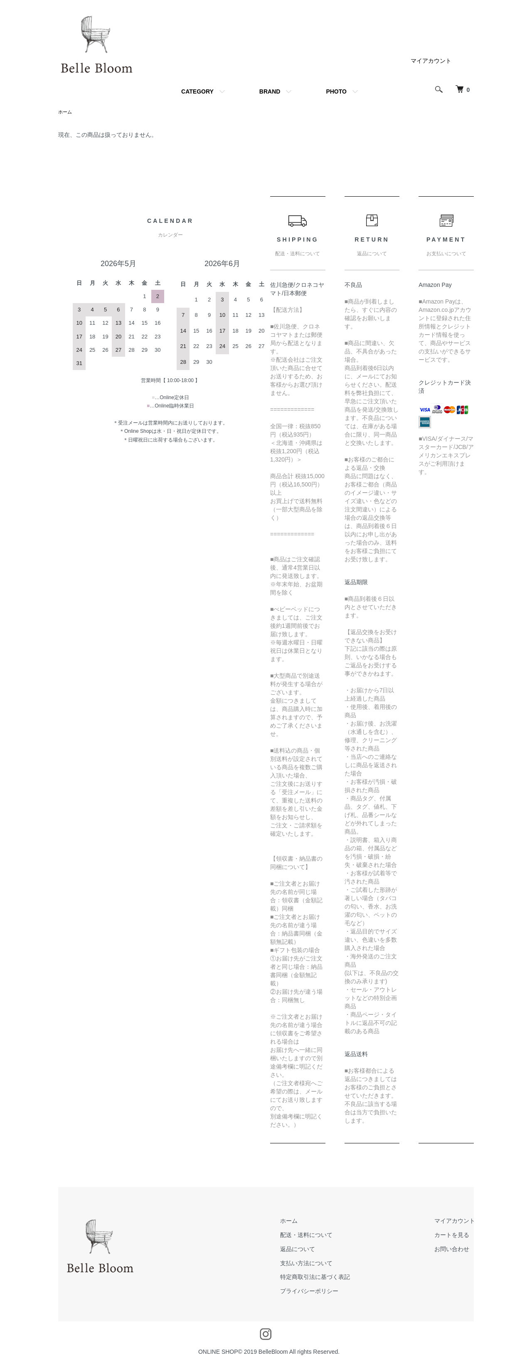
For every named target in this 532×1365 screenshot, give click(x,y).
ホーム (65, 112)
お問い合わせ (456, 1250)
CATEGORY (197, 91)
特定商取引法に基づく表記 (330, 1277)
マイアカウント (431, 60)
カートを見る (456, 1235)
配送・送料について (321, 1235)
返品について (312, 1250)
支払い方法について (321, 1264)
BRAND (270, 91)
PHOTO (336, 91)
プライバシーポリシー (324, 1291)
